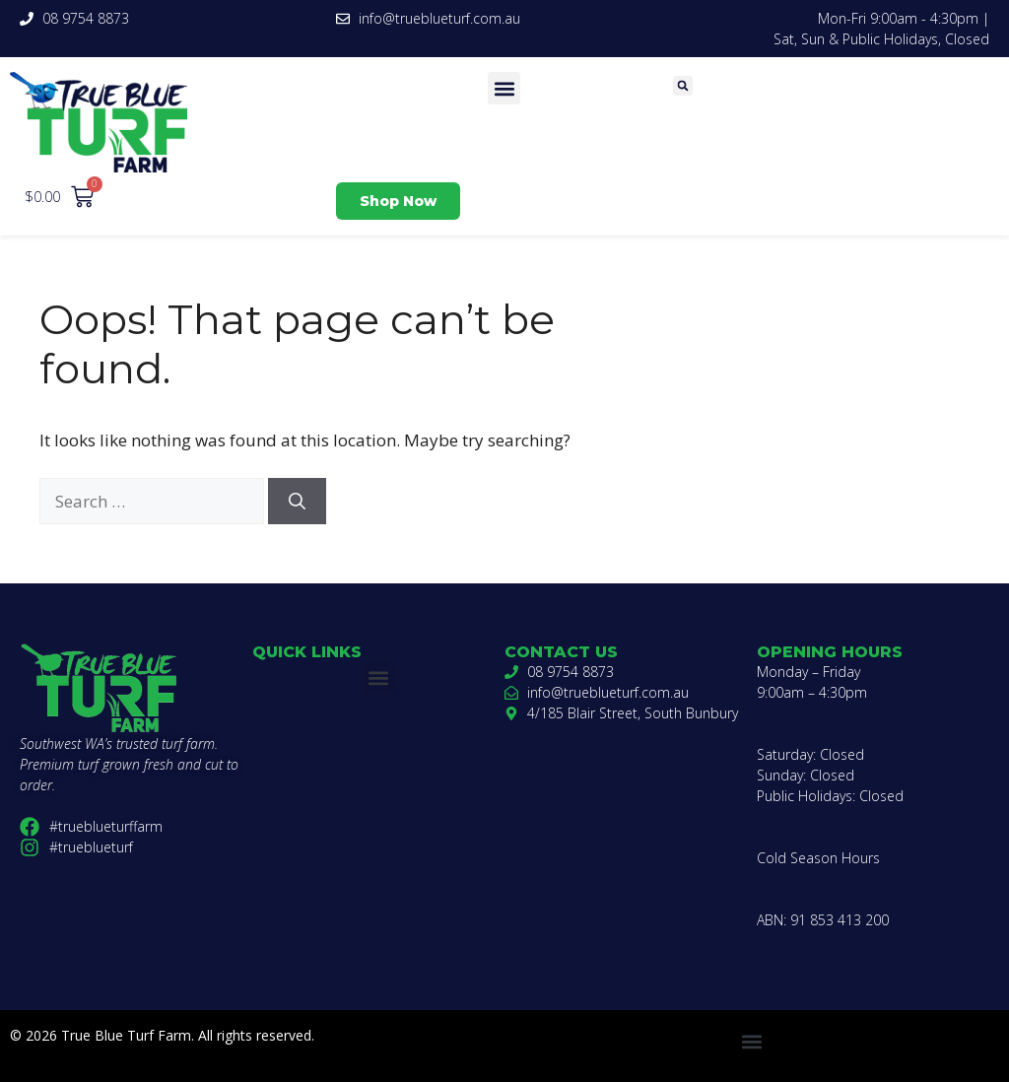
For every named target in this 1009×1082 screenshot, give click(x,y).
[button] (504, 88)
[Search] (297, 501)
